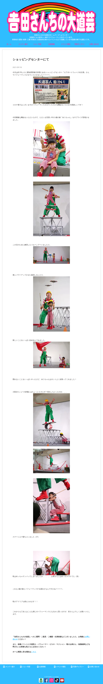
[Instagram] (51, 680)
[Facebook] (46, 680)
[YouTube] (62, 680)
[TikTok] (57, 680)
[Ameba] (41, 680)
